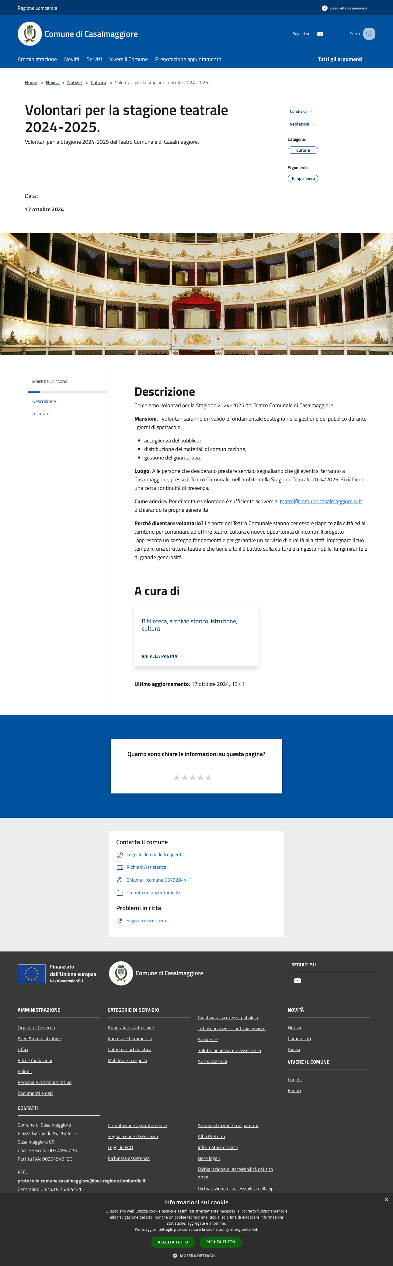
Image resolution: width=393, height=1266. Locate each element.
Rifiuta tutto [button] (221, 1241)
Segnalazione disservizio (133, 1136)
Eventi (294, 1090)
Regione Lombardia (37, 8)
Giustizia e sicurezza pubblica (228, 1017)
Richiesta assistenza (129, 1158)
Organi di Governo (36, 1027)
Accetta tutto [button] (173, 1242)
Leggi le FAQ (120, 1147)
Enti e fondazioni (35, 1060)
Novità (53, 82)
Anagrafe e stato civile (131, 1027)
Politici (25, 1071)
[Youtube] (314, 33)
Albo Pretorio (211, 1136)
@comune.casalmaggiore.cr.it (321, 501)
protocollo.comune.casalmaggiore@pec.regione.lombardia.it (82, 1180)
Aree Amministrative (39, 1038)
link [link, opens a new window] (255, 1229)
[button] (196, 1256)
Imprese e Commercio (130, 1038)
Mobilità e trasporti (127, 1060)
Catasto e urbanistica (129, 1049)
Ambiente (208, 1039)
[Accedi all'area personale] (344, 8)
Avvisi (294, 1049)
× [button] (386, 1200)
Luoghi (295, 1079)
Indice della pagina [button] (49, 381)
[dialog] (196, 1229)
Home (31, 82)
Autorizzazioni (212, 1061)
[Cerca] (368, 33)
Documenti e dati (35, 1093)
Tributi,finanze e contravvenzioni (232, 1028)
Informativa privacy (218, 1147)
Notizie (74, 82)
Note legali (209, 1158)
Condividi (302, 111)
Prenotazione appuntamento (137, 1125)
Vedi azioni (303, 124)
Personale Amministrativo (44, 1082)
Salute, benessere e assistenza (229, 1050)
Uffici (23, 1049)
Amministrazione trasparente (228, 1125)
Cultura (98, 82)
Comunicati (299, 1038)
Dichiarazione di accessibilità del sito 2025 (235, 1173)
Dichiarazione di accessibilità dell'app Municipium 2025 (235, 1193)
